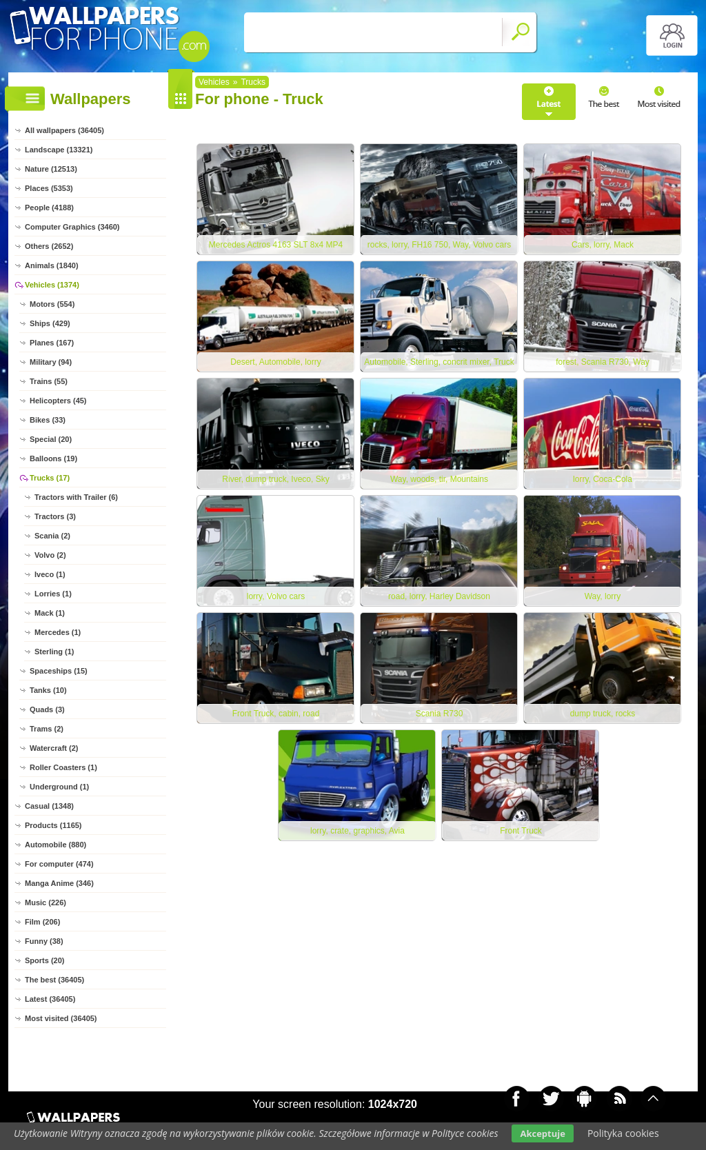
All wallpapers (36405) (64, 130)
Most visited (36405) (61, 1018)
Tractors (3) (55, 516)
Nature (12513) (51, 169)
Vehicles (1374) (52, 285)
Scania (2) (52, 536)
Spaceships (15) (59, 671)
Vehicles (214, 82)
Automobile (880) (55, 844)
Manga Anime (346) (59, 883)
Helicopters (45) (58, 400)
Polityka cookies (623, 1133)
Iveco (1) (49, 574)
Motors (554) (52, 304)
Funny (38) (44, 941)
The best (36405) (54, 980)
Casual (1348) (49, 806)
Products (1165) (53, 825)
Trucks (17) (50, 478)
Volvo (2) (50, 555)
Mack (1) (49, 613)
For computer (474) (59, 864)
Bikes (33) (47, 420)
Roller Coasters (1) (63, 767)
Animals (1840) (52, 265)
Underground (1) (59, 787)
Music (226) (45, 902)
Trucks (253, 82)
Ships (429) (50, 323)
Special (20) (51, 439)
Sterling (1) (54, 651)
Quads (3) (47, 709)
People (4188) (49, 207)
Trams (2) (46, 729)
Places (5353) (49, 188)
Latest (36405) (50, 999)
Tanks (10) (48, 690)
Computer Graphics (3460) (72, 227)
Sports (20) (44, 960)
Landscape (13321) (58, 149)
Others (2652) (49, 246)
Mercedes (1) (57, 632)
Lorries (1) (53, 593)
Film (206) (42, 922)
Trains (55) (49, 381)
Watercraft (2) (54, 748)
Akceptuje (542, 1133)
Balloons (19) (53, 458)
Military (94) (51, 362)
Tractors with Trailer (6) (76, 497)
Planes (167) (52, 343)
